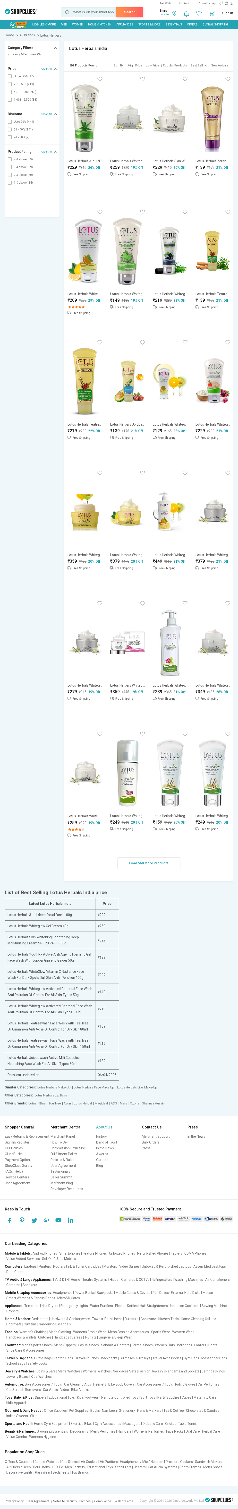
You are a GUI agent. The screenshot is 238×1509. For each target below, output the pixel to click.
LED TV (57, 1467)
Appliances (124, 24)
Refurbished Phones (153, 1253)
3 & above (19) (23, 167)
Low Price (152, 65)
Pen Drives (161, 1293)
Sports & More (149, 24)
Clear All (46, 68)
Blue (42, 1103)
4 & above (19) (23, 159)
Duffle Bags (43, 1358)
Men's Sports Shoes (37, 1345)
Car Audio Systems (162, 1467)
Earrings (208, 1371)
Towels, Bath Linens (107, 1319)
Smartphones (69, 1253)
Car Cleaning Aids (77, 1384)
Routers (59, 1266)
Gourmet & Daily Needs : (24, 1410)
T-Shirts (90, 1337)
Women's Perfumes (149, 1431)
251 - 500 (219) (24, 84)
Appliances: (14, 1306)
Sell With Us (167, 3)
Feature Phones (95, 1253)
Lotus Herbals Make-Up (54, 1087)
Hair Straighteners (154, 1306)
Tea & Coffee (173, 1410)
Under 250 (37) (24, 76)
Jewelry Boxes (17, 1377)
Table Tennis (187, 1424)
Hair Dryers (50, 1306)
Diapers (41, 1397)
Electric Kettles (126, 1306)
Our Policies (14, 1148)
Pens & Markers (149, 1410)
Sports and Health (19, 1424)
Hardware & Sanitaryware (70, 1319)
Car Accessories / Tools (155, 1384)
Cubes (186, 1397)
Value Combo (16, 1437)
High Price (135, 65)
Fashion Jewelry (150, 1371)
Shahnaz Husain (153, 1103)
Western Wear (183, 1332)
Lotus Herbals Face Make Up (94, 1087)
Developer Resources (67, 1189)
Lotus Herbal (83, 1103)
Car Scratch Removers (23, 1390)
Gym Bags (191, 1358)
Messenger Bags (214, 1358)
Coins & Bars (46, 1371)
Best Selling (199, 65)
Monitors (110, 1266)
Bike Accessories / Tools (43, 1384)
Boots (212, 1345)
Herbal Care (211, 1431)
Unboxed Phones (122, 1253)
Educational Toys (62, 1397)
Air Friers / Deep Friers (23, 1467)
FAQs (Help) (14, 1171)
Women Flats (165, 1345)
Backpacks (105, 1293)
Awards (102, 1154)
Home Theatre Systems (89, 1280)
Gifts (33, 1416)
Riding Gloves (185, 1384)
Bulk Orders (151, 1142)
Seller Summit (61, 1177)
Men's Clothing (60, 1332)
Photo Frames (190, 1467)
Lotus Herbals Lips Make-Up (137, 1087)
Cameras (13, 1285)
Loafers (200, 1345)
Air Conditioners (217, 1280)
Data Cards (14, 1272)
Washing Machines (188, 1280)
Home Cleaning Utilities (198, 1319)
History (101, 1136)
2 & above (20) (23, 175)
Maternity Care (205, 1397)
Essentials (174, 24)
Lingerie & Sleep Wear (115, 1337)
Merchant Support (156, 1136)
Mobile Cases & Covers (133, 1293)
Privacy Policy (14, 1501)
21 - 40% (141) (23, 129)
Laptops (30, 1266)
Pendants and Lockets (182, 1371)
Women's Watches (97, 1371)
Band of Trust (106, 1142)
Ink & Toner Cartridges (84, 1266)
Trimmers (31, 1306)
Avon (67, 1103)
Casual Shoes (88, 1345)
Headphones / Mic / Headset (141, 1462)
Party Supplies (168, 1397)
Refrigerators (162, 1280)
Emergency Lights (74, 1306)
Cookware (148, 1319)
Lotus (32, 1103)
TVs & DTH (60, 1280)
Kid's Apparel (16, 1403)
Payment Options (18, 1160)
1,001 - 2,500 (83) (25, 99)
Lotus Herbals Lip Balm (50, 1095)
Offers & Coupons (18, 1462)
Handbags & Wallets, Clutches (28, 1337)
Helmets (99, 1384)
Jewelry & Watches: (20, 1371)
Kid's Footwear (88, 1397)
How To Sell (59, 1142)
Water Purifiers (101, 1306)
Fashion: (12, 1332)
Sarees (76, 1337)
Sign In (227, 13)
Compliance (102, 1501)
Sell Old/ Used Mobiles (59, 1259)
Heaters (140, 1467)
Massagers (131, 1424)
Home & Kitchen (99, 24)
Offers (192, 24)
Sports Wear (160, 1332)
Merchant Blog (62, 1183)
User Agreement (17, 1183)
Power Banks (85, 1293)
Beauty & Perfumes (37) (26, 54)
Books (95, 1410)
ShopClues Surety (18, 1166)
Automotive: (14, 1384)
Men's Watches (69, 1371)
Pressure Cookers (179, 1462)
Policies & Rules (62, 1160)
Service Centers (17, 1177)
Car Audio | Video (56, 1390)
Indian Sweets (17, 1416)
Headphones (62, 1293)
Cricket (170, 1424)
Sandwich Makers (208, 1462)
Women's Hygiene (42, 1437)
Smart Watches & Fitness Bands (30, 1298)
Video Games (129, 1266)
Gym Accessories (108, 1424)
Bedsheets (40, 1319)
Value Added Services (23, 1259)
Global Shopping (215, 24)
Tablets (176, 1253)
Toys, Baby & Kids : (19, 1397)
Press (146, 1148)
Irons (46, 1467)
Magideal (101, 1103)
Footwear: (13, 1345)
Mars (123, 1103)
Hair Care (125, 1431)
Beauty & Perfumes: (20, 1431)
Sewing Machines (215, 1306)
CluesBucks (14, 1154)
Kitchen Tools (168, 1319)
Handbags (61, 1337)
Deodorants (79, 1431)
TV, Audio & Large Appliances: (28, 1280)
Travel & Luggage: (19, 1358)
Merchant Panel (63, 1136)
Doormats (14, 1324)
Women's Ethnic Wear (89, 1332)
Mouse (208, 1293)
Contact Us (186, 3)
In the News (105, 1148)
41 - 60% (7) (21, 137)
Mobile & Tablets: (18, 1253)
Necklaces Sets (124, 1371)
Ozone (134, 1103)
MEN (64, 24)
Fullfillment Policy (64, 1154)
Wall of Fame (124, 1501)
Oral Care (193, 1431)
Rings (220, 1371)
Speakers (30, 1285)
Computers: (14, 1266)
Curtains (30, 1324)
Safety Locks (37, 1363)
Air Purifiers (109, 1462)
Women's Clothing (33, 1332)
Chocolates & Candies (202, 1410)
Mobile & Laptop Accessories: (28, 1293)
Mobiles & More (44, 24)
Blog (99, 1166)
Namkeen (109, 1410)
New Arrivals (219, 65)
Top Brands (80, 1472)
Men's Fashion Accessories (128, 1332)
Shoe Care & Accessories (25, 1350)
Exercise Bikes (82, 1424)
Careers (102, 1160)
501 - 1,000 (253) (25, 92)
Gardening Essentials (55, 1324)
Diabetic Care (153, 1424)
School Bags (15, 1363)
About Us (104, 1127)
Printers (45, 1266)
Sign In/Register (17, 1142)
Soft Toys (147, 1397)
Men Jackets (75, 1467)
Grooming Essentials (52, 1431)
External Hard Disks (185, 1293)
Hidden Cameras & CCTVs (129, 1280)
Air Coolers (89, 1462)
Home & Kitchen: (18, 1319)
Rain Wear (43, 1472)
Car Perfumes (208, 1384)
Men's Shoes (212, 1467)
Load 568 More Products (149, 863)
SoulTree (54, 1103)
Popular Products (175, 65)
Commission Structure (68, 1148)
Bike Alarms (80, 1390)
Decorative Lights (19, 1472)
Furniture (131, 1319)
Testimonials (60, 1171)
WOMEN (77, 24)
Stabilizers (123, 1467)
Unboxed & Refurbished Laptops (166, 1266)
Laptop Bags (63, 1358)
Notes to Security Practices (72, 1501)
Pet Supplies (78, 1410)
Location (165, 14)
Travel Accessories (167, 1358)
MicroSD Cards (68, 1298)
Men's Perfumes (102, 1431)
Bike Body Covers (121, 1384)
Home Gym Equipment (51, 1424)
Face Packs (174, 1431)
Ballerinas (184, 1345)
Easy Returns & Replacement (27, 1136)
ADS (114, 1103)
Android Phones (45, 1253)
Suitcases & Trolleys (135, 1358)
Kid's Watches (41, 1377)
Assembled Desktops (209, 1266)
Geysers (12, 1311)
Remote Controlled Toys (119, 1397)
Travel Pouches (87, 1358)
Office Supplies (55, 1410)
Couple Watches (46, 1462)
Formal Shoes (142, 1345)
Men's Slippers (65, 1345)
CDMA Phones (195, 1253)
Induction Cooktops (184, 1306)
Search (130, 12)
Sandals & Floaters (115, 1345)
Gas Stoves (70, 1462)
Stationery (127, 1410)
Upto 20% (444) (24, 121)
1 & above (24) (23, 182)
